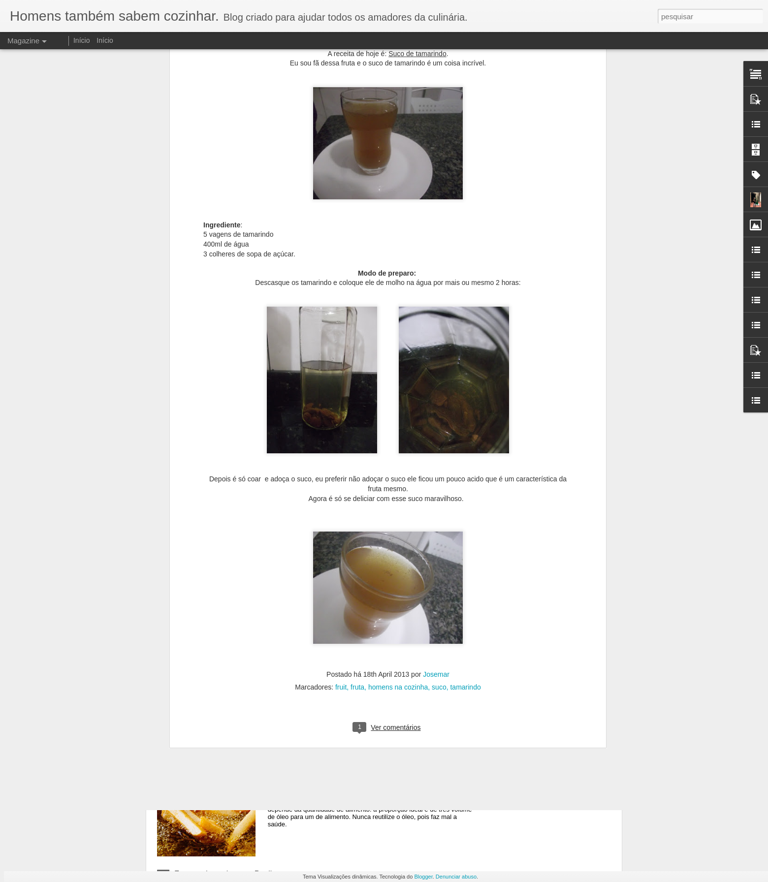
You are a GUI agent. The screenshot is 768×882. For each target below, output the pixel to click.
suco (439, 474)
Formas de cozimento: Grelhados (343, 650)
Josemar (436, 461)
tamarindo (465, 474)
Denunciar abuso (456, 877)
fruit (341, 474)
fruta (357, 474)
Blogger (423, 877)
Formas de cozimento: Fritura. (337, 762)
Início (81, 40)
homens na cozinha (398, 474)
